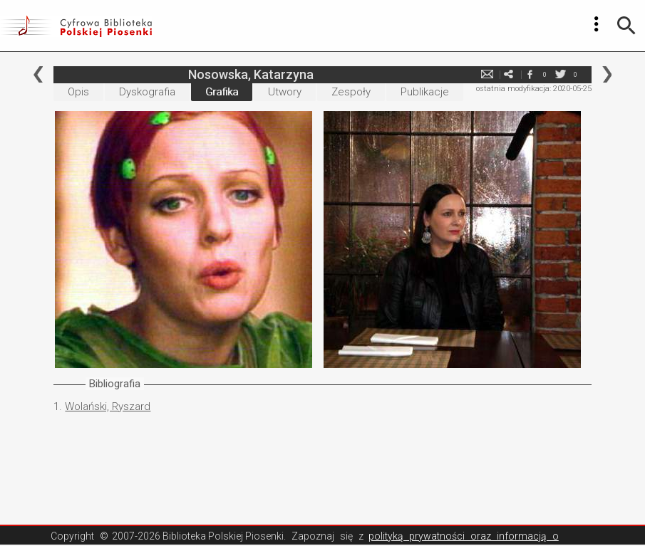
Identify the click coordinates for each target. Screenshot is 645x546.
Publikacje (425, 91)
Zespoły (351, 91)
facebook (530, 74)
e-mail (487, 74)
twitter (561, 74)
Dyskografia (147, 91)
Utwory (284, 91)
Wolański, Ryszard (107, 406)
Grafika (221, 91)
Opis (78, 91)
